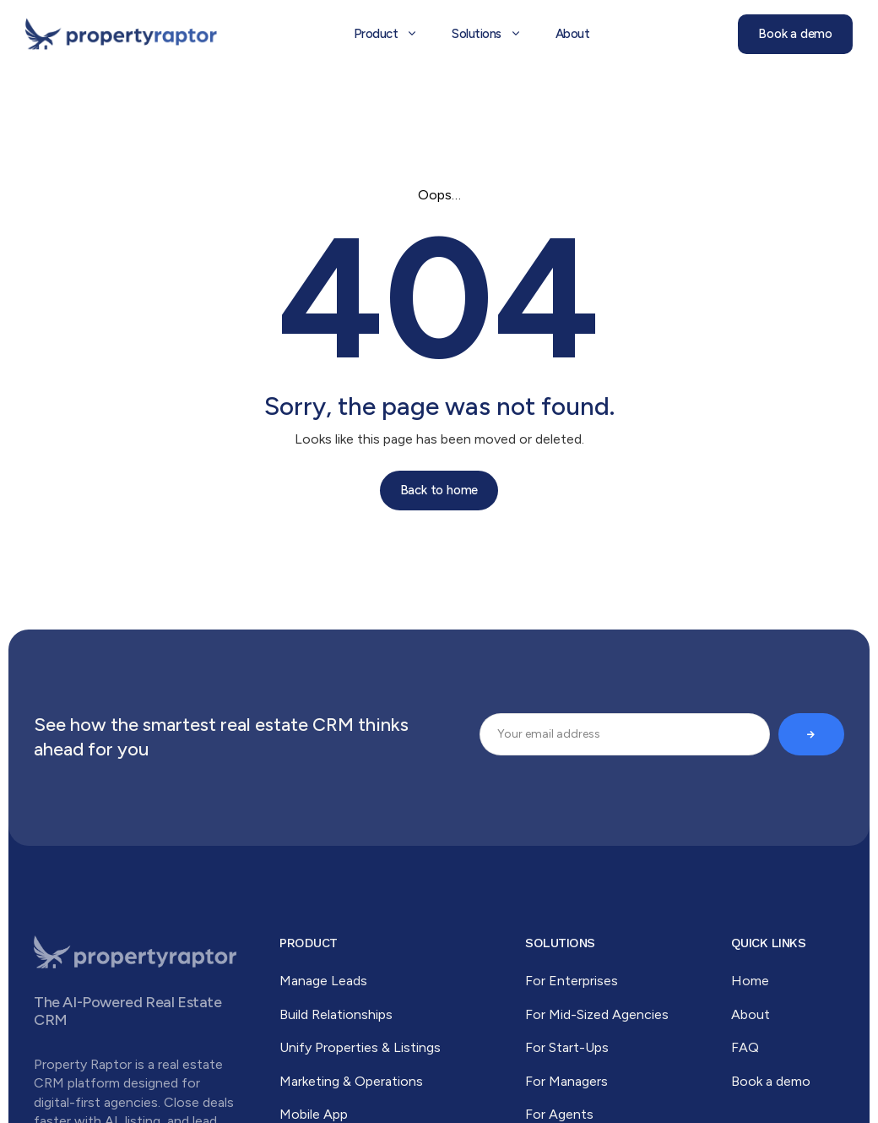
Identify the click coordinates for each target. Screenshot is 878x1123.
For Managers (566, 1081)
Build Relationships (336, 1014)
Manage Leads (323, 981)
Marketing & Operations (351, 1081)
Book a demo (770, 1081)
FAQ (745, 1047)
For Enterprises (571, 981)
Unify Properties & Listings (360, 1047)
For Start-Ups (567, 1047)
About (750, 1014)
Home (750, 981)
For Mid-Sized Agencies (597, 1014)
